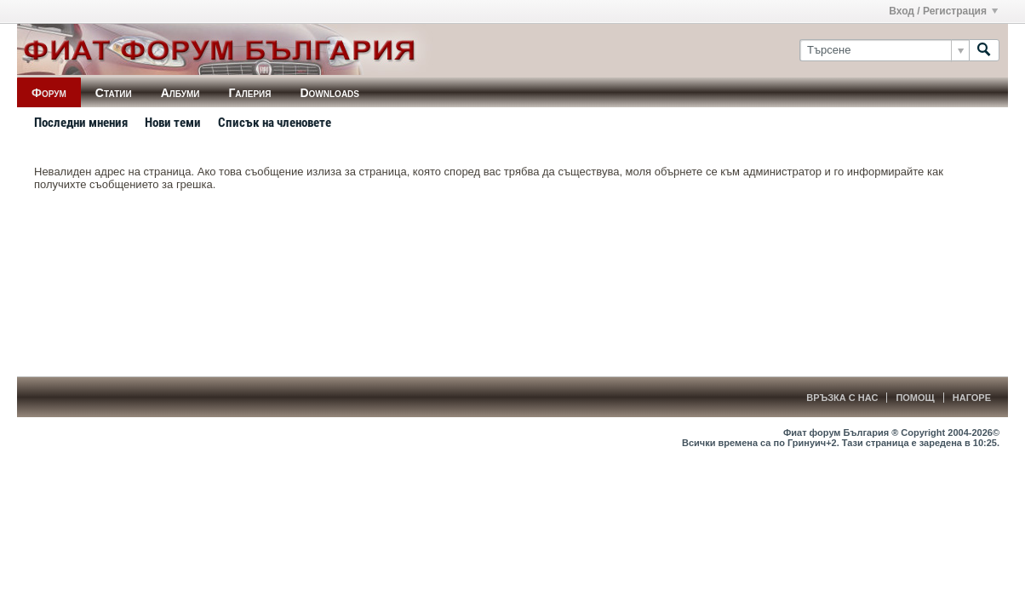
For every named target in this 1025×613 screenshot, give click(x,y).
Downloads (329, 93)
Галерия (249, 93)
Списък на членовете (274, 122)
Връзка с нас (842, 397)
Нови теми (173, 122)
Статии (113, 93)
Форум (48, 93)
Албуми (180, 93)
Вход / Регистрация (943, 11)
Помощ (915, 397)
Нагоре (972, 397)
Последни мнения (81, 122)
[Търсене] (884, 50)
